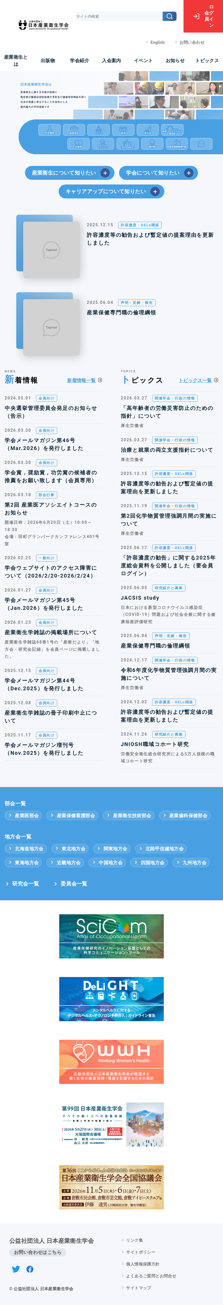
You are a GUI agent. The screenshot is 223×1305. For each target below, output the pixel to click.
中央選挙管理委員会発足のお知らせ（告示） (51, 412)
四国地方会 (149, 862)
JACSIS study (140, 598)
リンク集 (134, 1240)
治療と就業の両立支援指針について (167, 450)
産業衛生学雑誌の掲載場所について (51, 632)
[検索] (170, 16)
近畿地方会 (65, 862)
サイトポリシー (140, 1252)
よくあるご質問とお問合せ (151, 1276)
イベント (143, 60)
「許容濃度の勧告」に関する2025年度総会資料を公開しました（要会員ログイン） (168, 565)
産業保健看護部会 (72, 815)
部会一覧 (15, 803)
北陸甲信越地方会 (161, 849)
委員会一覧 (74, 883)
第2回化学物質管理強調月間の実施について (169, 520)
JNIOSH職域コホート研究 (155, 744)
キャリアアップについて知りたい (113, 191)
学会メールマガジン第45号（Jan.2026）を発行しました (44, 604)
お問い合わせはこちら (38, 1252)
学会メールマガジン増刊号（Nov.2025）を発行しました (44, 749)
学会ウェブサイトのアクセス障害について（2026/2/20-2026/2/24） (51, 572)
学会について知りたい (159, 173)
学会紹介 (79, 60)
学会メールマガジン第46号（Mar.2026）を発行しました (44, 444)
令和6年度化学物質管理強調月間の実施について (169, 674)
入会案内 (111, 60)
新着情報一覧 (81, 380)
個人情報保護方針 (142, 1264)
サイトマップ (138, 1288)
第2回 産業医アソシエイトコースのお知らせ (51, 509)
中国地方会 (107, 862)
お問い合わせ (191, 42)
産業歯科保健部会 (185, 815)
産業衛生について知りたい (71, 173)
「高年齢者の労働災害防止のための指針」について (167, 412)
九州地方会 (191, 862)
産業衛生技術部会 (128, 815)
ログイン (203, 16)
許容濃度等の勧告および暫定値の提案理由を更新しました (150, 239)
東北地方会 (70, 849)
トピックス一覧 (195, 380)
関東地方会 (111, 849)
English (157, 42)
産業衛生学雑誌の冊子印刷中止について (51, 717)
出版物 (48, 60)
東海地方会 (23, 862)
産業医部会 (23, 815)
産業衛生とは (16, 60)
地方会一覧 (18, 836)
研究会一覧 (25, 883)
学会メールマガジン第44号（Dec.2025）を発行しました (44, 684)
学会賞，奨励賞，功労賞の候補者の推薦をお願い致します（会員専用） (51, 476)
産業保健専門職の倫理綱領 (121, 312)
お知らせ (175, 60)
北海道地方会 (26, 849)
